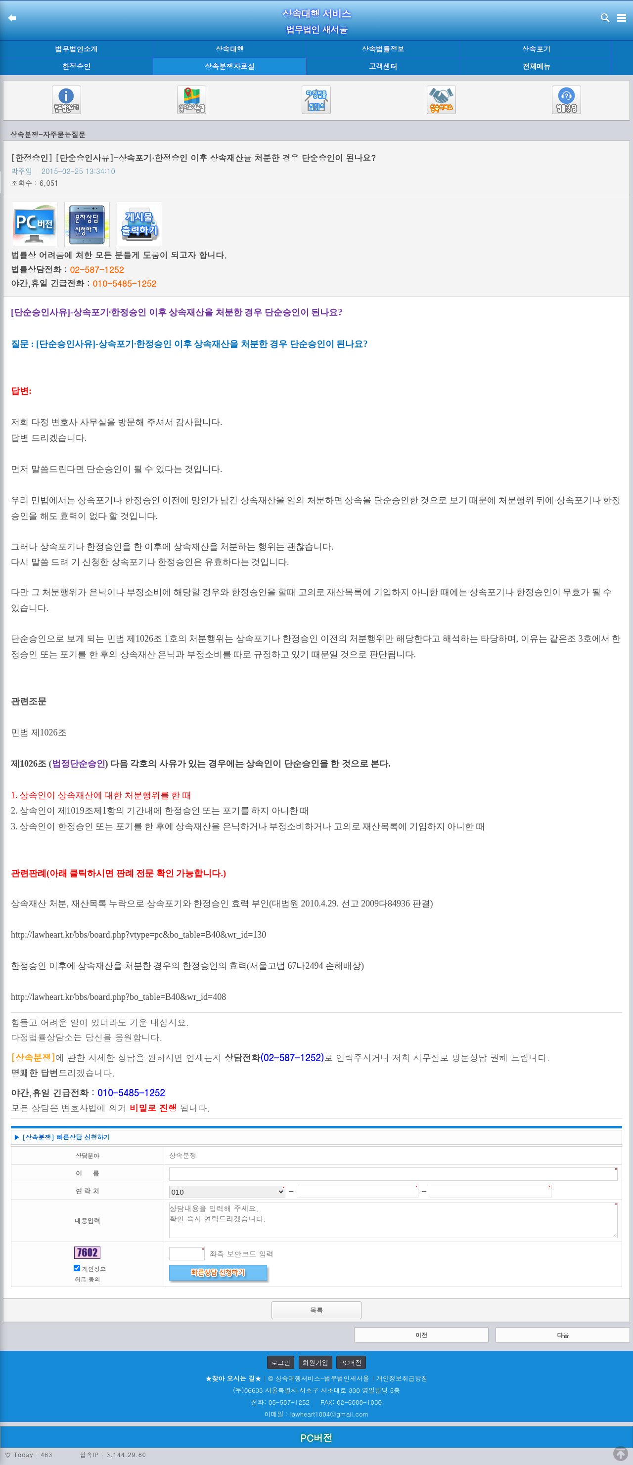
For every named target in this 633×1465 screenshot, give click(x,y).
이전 (421, 1335)
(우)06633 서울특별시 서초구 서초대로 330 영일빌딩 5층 (316, 1390)
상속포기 (536, 49)
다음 (563, 1335)
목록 (316, 1310)
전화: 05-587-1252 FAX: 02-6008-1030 (316, 1402)
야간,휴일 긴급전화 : (83, 283)
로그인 (280, 1362)
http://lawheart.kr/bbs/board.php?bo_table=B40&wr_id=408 (118, 997)
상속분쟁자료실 (230, 66)
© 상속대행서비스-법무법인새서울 (318, 1378)
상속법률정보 (383, 49)
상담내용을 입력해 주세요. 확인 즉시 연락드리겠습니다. (393, 1220)
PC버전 (351, 1362)
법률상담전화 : (67, 269)
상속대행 (230, 49)
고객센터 (383, 66)
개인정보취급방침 (402, 1378)
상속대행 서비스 (316, 13)
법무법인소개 (76, 49)
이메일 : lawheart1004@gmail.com (317, 1414)
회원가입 (315, 1362)
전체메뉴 (536, 66)
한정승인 (76, 66)
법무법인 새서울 (316, 29)
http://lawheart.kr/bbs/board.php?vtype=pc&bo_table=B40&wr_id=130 (138, 935)
